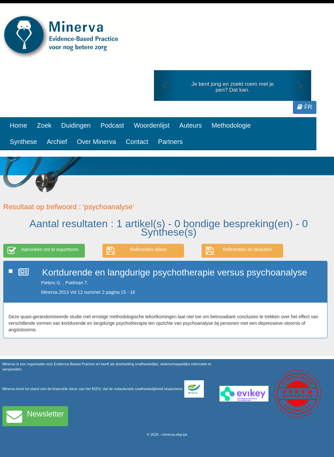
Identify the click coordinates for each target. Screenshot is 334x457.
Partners (170, 141)
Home (18, 125)
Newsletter (35, 416)
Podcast (112, 125)
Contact (137, 141)
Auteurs (190, 125)
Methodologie (231, 125)
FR (304, 107)
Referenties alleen (137, 250)
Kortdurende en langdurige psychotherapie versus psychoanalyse (174, 272)
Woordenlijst (152, 125)
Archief (57, 141)
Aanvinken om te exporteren (43, 250)
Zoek (44, 125)
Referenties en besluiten (239, 250)
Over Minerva (96, 141)
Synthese (23, 141)
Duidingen (76, 125)
